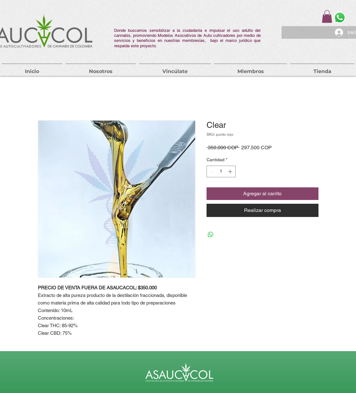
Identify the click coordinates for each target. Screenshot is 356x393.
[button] (327, 16)
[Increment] (231, 171)
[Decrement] (211, 171)
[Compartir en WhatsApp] (210, 234)
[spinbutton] (221, 171)
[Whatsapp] (339, 17)
